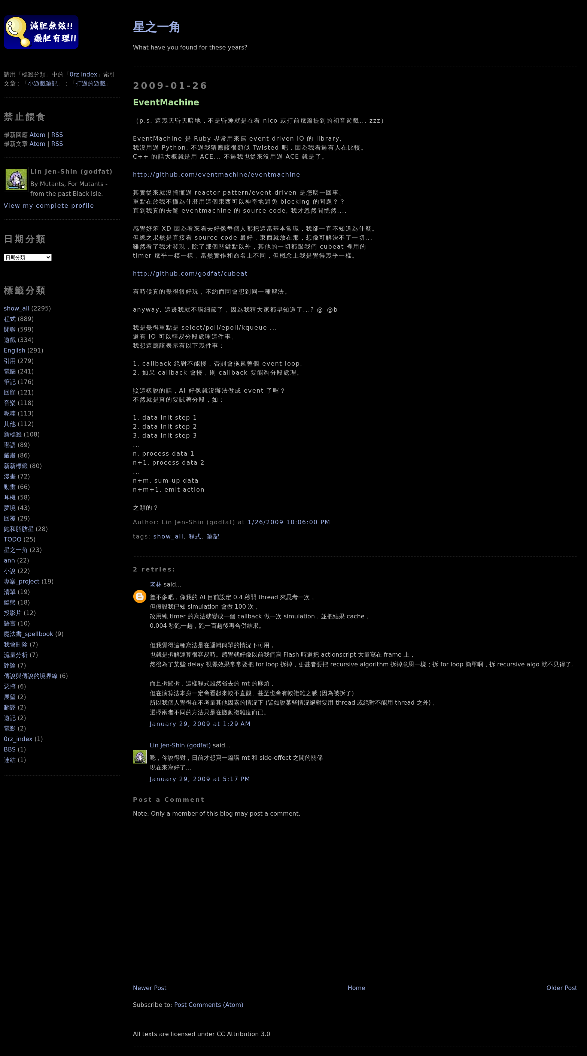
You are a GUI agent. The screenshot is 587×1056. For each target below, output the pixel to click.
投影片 (13, 612)
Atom (37, 134)
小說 (10, 570)
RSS (57, 134)
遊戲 (10, 340)
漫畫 (10, 476)
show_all (16, 308)
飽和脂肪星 (19, 528)
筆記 (10, 382)
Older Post (562, 988)
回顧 (10, 392)
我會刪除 (16, 644)
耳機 (10, 497)
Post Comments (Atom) (208, 1004)
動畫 (10, 486)
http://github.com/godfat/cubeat (190, 273)
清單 (10, 592)
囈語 (10, 444)
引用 (10, 360)
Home (356, 988)
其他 (10, 424)
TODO (12, 539)
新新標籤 (16, 466)
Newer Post (150, 988)
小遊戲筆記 (43, 83)
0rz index (83, 74)
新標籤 (13, 434)
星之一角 (16, 550)
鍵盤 (10, 602)
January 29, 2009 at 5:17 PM (200, 779)
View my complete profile (49, 205)
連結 (10, 760)
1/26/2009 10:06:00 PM (288, 522)
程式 (10, 318)
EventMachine (166, 102)
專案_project (22, 581)
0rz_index (18, 738)
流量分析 (16, 654)
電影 (10, 728)
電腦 (10, 371)
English (14, 350)
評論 (10, 665)
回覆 (10, 518)
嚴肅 (10, 455)
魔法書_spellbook (28, 634)
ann (9, 560)
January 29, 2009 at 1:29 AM (200, 724)
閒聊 (10, 329)
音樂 (10, 402)
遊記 (10, 718)
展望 (10, 696)
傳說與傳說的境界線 (31, 676)
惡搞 (10, 686)
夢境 (10, 508)
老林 (156, 584)
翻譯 (10, 707)
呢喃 (10, 413)
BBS (10, 749)
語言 (10, 623)
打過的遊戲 (91, 83)
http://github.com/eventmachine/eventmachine (217, 174)
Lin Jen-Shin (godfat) (180, 745)
